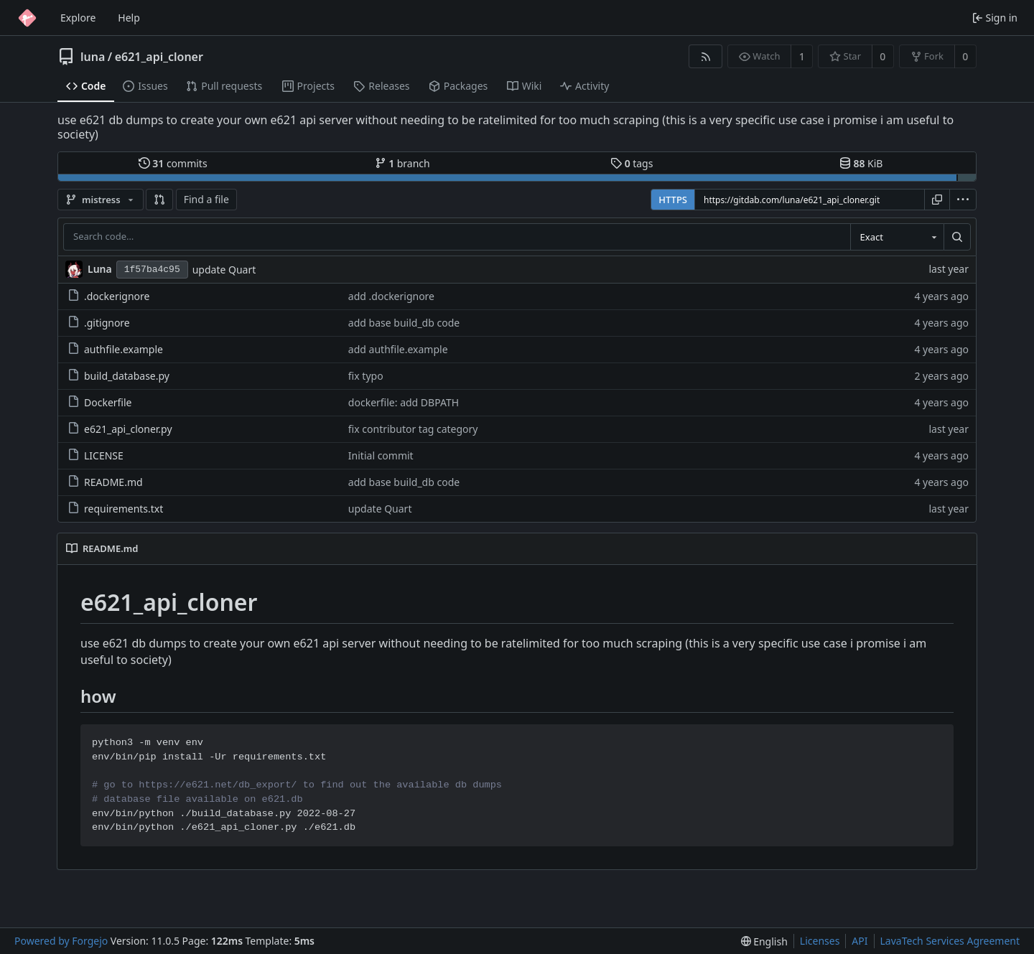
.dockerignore (108, 296)
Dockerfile (99, 402)
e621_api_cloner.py (119, 429)
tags (631, 163)
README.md (105, 482)
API (859, 941)
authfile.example (115, 349)
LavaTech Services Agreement (950, 941)
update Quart (224, 269)
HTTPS (672, 199)
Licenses (820, 941)
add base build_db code (404, 322)
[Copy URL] (937, 199)
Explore (78, 17)
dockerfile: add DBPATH (403, 402)
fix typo (365, 376)
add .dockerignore (391, 296)
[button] (159, 199)
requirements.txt (115, 508)
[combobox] (897, 237)
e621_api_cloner (159, 57)
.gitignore (98, 322)
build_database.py (118, 376)
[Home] (27, 18)
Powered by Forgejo (61, 941)
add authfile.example (398, 349)
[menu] (963, 199)
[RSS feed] (705, 56)
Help (129, 17)
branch (402, 163)
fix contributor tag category (413, 429)
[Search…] (957, 237)
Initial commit (381, 455)
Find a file (206, 199)
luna (92, 57)
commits (173, 163)
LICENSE (95, 455)
